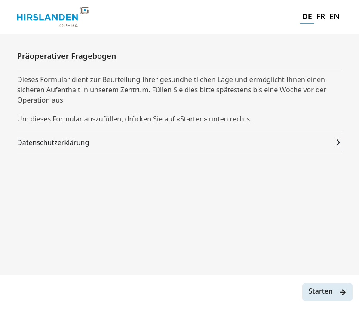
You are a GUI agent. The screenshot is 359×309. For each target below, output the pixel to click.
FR (320, 16)
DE (307, 16)
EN (334, 16)
